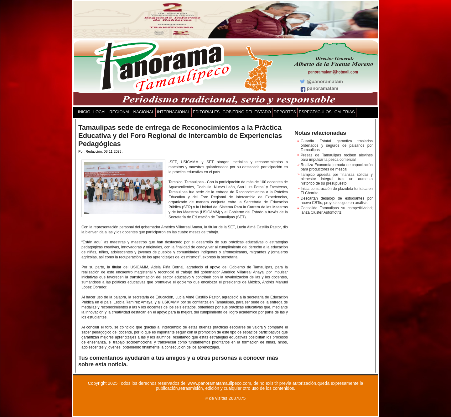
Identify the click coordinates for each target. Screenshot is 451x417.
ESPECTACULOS (315, 111)
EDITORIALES (206, 111)
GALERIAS (344, 111)
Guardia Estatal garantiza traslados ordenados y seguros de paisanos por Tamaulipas (337, 145)
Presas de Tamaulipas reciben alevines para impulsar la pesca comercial (337, 157)
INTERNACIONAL (173, 111)
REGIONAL (119, 111)
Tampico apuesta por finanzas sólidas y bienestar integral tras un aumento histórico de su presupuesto (337, 179)
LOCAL (100, 111)
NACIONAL (143, 111)
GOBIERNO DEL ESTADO (246, 111)
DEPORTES (285, 111)
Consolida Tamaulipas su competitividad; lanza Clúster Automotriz (337, 210)
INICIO (84, 111)
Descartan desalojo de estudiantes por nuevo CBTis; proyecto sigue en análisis (337, 200)
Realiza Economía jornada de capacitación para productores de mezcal (337, 167)
